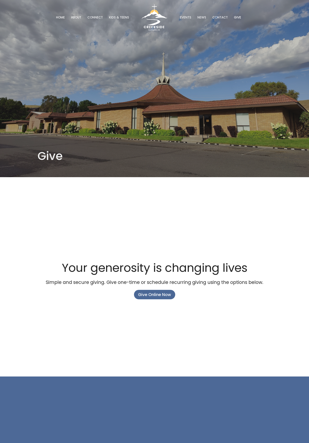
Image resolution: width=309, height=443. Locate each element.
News (201, 17)
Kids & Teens (119, 17)
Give (237, 17)
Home (60, 17)
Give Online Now (154, 294)
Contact (220, 17)
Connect (95, 17)
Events (185, 17)
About (76, 17)
